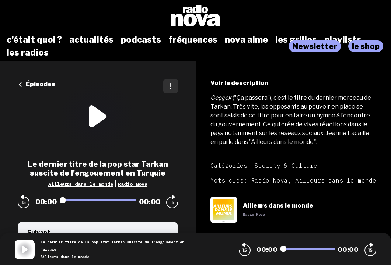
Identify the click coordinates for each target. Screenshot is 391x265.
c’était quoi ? (34, 40)
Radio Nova (132, 184)
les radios (28, 52)
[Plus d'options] (170, 86)
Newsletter (314, 46)
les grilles (296, 40)
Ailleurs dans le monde (80, 184)
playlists (343, 40)
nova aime (246, 40)
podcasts (141, 40)
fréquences (192, 40)
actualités (91, 40)
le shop (366, 46)
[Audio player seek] (98, 200)
